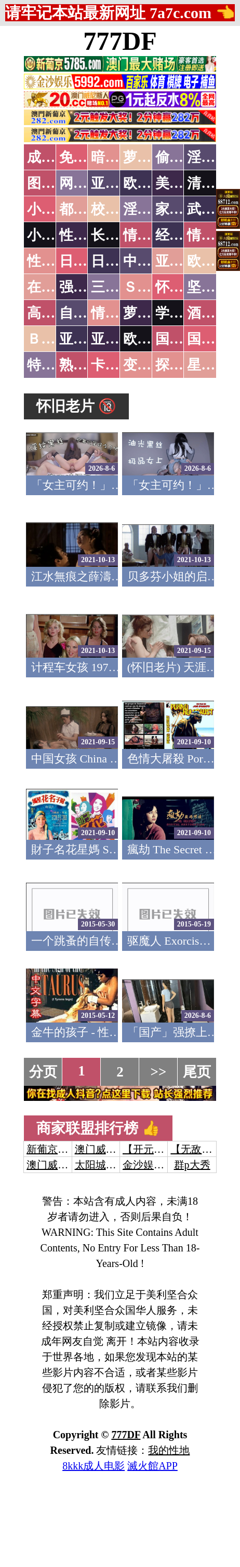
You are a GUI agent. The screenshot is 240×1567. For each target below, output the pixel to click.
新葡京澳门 (52, 1149)
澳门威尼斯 (101, 1149)
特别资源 (55, 365)
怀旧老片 (183, 287)
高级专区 (55, 313)
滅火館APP (152, 1465)
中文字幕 (151, 261)
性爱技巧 (87, 235)
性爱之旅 (55, 261)
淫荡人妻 (151, 209)
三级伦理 (119, 287)
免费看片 (87, 157)
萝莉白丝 (151, 313)
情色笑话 (151, 235)
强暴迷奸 (87, 287)
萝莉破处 (151, 157)
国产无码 (183, 339)
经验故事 (183, 235)
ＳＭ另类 (151, 287)
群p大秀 (192, 1164)
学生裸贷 (183, 313)
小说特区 (55, 209)
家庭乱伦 (183, 209)
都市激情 (87, 209)
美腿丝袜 (183, 183)
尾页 (197, 1072)
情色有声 (119, 313)
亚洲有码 (119, 339)
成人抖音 (55, 157)
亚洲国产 (183, 261)
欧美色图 (151, 183)
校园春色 (119, 209)
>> (159, 1072)
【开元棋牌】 (154, 1149)
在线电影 (55, 287)
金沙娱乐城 (149, 1164)
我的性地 (169, 1450)
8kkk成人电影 (93, 1465)
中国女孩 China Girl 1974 (92, 758)
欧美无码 (151, 339)
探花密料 (183, 365)
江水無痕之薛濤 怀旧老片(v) (102, 576)
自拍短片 (87, 313)
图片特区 (55, 183)
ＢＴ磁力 (55, 339)
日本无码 (87, 261)
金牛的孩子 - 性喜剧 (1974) (98, 1032)
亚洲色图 (119, 183)
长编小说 (119, 235)
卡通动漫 (119, 365)
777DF (120, 41)
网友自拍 (87, 183)
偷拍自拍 (183, 157)
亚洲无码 (87, 339)
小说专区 (55, 235)
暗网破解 (119, 157)
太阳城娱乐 (101, 1164)
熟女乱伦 (87, 365)
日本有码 (119, 261)
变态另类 (151, 365)
